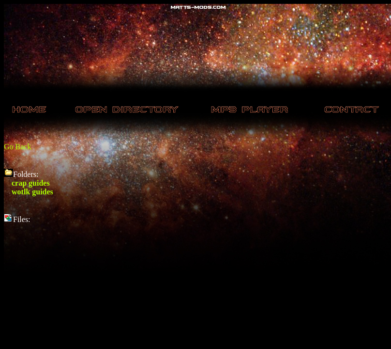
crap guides (31, 183)
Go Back (17, 147)
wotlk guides (32, 192)
